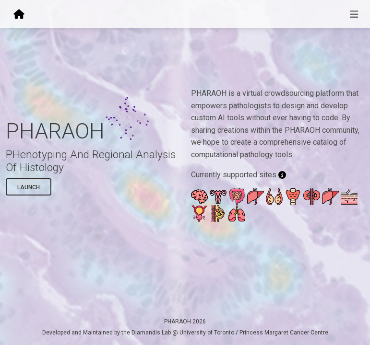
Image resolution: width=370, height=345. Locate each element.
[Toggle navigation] (354, 14)
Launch (28, 187)
